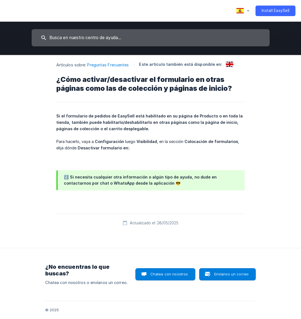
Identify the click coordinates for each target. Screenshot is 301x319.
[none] (243, 11)
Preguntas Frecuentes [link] (108, 64)
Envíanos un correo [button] (231, 274)
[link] (229, 64)
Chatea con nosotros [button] (169, 274)
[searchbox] (151, 37)
